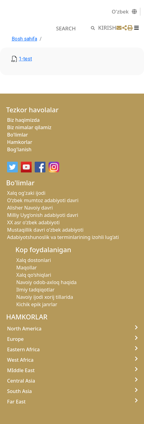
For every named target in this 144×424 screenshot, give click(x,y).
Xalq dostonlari (33, 260)
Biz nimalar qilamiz (29, 127)
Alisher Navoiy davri (30, 207)
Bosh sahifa (24, 39)
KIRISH (107, 27)
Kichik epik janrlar (36, 304)
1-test (25, 59)
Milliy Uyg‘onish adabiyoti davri (42, 215)
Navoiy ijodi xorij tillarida (44, 297)
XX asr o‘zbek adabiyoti (33, 222)
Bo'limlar (17, 134)
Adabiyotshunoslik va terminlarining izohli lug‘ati (63, 237)
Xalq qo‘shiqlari (33, 275)
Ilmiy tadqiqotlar (35, 289)
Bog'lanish (19, 149)
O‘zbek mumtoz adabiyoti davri (43, 200)
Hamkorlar (19, 142)
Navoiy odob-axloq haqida (46, 282)
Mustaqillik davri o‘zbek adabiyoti (45, 229)
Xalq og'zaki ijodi (26, 193)
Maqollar (26, 267)
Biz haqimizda (23, 120)
